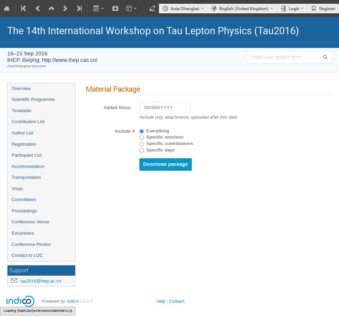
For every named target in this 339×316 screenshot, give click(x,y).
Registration (24, 144)
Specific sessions (165, 137)
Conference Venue (30, 221)
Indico (73, 301)
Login (294, 8)
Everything (157, 131)
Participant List (26, 155)
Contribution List (28, 121)
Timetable (21, 110)
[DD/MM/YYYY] (165, 107)
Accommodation (28, 166)
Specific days (160, 150)
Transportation (26, 177)
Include (123, 131)
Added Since (117, 108)
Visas (17, 188)
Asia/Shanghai (185, 8)
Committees (24, 199)
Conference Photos (31, 244)
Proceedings (24, 210)
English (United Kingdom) (244, 8)
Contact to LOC (27, 255)
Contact (177, 301)
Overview (21, 88)
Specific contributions (169, 144)
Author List (22, 132)
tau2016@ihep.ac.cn (41, 281)
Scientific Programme (33, 99)
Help (161, 301)
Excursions (23, 233)
